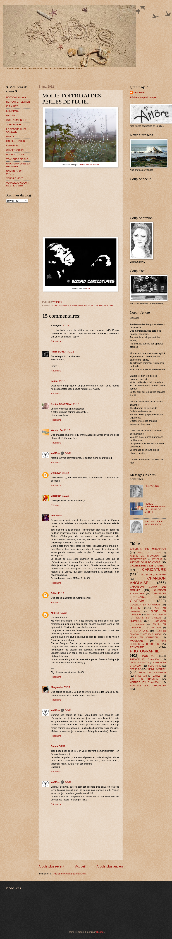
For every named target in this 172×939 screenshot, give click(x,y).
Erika (54, 593)
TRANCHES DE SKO (17, 159)
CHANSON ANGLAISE (148, 580)
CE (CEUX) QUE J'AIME (153, 574)
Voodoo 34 (57, 430)
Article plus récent (51, 866)
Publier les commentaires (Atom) (69, 873)
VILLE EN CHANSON (144, 679)
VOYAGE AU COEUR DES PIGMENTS (17, 184)
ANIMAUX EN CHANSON (148, 549)
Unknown (56, 473)
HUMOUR (136, 620)
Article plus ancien (110, 866)
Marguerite (57, 687)
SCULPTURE (154, 666)
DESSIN (135, 607)
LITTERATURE (139, 630)
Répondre (56, 341)
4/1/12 (61, 593)
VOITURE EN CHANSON (144, 682)
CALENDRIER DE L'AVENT (148, 565)
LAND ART (155, 628)
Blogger (100, 932)
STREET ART (141, 676)
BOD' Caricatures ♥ (16, 97)
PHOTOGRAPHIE (104, 305)
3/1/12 (66, 325)
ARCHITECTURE (138, 559)
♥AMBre (55, 453)
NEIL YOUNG (152, 486)
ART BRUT (157, 559)
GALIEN (10, 115)
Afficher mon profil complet (143, 97)
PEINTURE (137, 647)
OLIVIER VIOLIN (15, 150)
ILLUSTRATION (158, 621)
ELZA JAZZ (12, 106)
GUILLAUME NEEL (16, 120)
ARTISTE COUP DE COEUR (145, 562)
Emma (54, 746)
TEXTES (155, 675)
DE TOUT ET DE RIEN (18, 101)
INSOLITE (140, 624)
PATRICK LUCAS (15, 154)
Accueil (80, 866)
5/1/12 (67, 687)
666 (53, 515)
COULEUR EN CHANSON (145, 604)
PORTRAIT (149, 655)
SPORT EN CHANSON (152, 672)
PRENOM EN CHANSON (144, 659)
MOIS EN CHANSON (144, 637)
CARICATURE (59, 305)
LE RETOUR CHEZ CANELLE (16, 130)
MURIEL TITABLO (15, 141)
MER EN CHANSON (152, 634)
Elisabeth (56, 495)
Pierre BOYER (58, 351)
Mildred (55, 613)
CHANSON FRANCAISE (81, 305)
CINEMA (137, 601)
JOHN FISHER (14, 124)
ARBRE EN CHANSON (144, 555)
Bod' (88, 289)
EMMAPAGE (12, 111)
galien (54, 381)
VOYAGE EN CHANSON (148, 685)
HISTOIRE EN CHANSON (148, 618)
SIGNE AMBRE (156, 669)
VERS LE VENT (14, 178)
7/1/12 (68, 782)
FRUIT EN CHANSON (156, 615)
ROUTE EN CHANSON (139, 663)
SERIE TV (135, 669)
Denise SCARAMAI (61, 404)
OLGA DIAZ (12, 145)
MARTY (10, 136)
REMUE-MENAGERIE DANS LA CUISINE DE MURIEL (155, 507)
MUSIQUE (136, 640)
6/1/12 (62, 746)
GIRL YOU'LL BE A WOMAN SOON (154, 523)
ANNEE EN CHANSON (149, 553)
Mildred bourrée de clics (89, 165)
